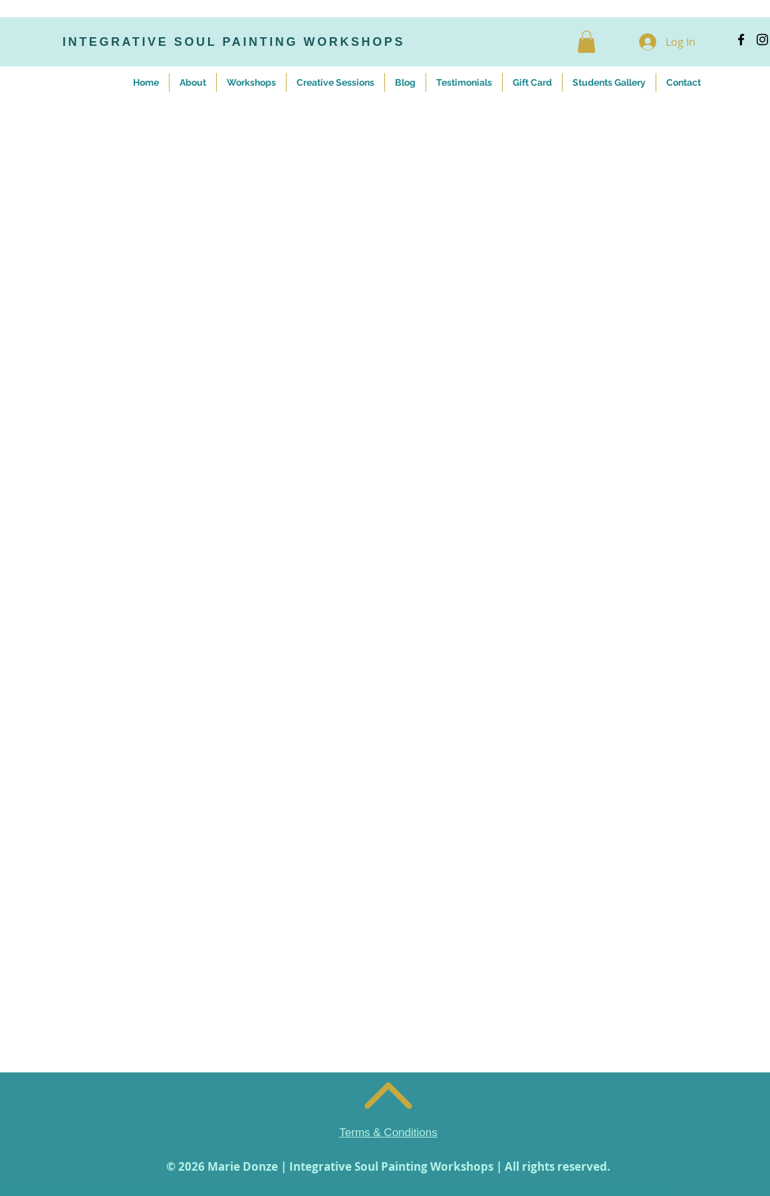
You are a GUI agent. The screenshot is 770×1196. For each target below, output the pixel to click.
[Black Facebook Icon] (741, 39)
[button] (586, 41)
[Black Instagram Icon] (762, 39)
